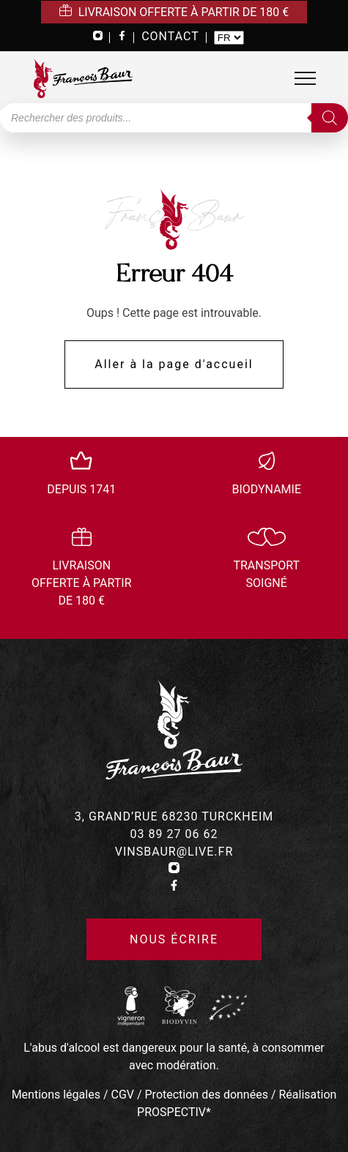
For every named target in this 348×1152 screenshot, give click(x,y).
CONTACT (170, 36)
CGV (122, 1094)
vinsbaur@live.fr (174, 852)
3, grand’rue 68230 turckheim (174, 816)
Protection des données (206, 1094)
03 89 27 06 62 (174, 834)
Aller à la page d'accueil (174, 364)
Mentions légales (56, 1094)
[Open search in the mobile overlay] (174, 117)
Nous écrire (174, 939)
